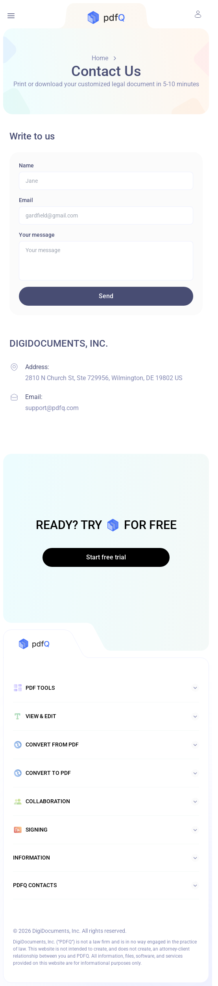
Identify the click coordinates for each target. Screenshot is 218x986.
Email (26, 200)
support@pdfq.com (52, 408)
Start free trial (106, 557)
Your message (37, 235)
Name (26, 165)
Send (106, 296)
